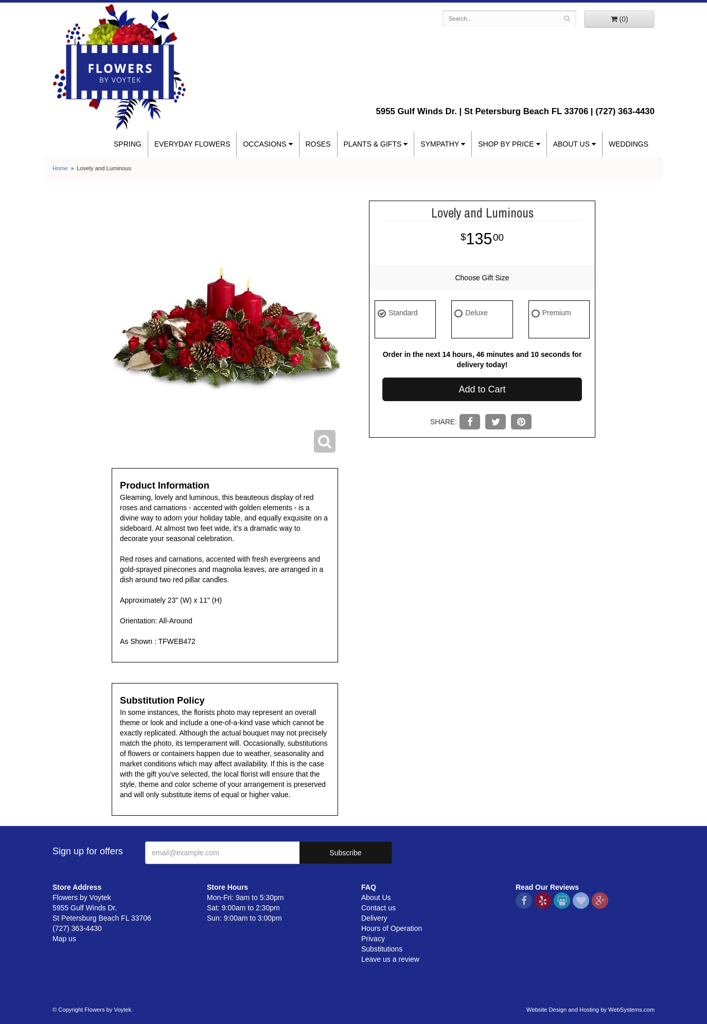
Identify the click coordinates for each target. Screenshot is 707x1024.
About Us (571, 144)
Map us (64, 939)
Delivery (374, 918)
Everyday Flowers (192, 144)
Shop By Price (506, 144)
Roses (318, 144)
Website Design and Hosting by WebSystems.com (590, 1010)
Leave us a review (390, 959)
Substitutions (381, 949)
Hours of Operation (391, 928)
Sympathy (439, 144)
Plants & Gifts (373, 144)
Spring (128, 144)
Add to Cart (481, 389)
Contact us (378, 908)
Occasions (264, 144)
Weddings (628, 144)
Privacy (373, 939)
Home (60, 168)
